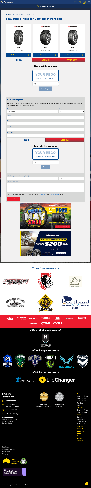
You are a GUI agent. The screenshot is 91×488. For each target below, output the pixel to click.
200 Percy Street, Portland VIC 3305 (12, 405)
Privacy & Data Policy (12, 485)
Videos (79, 438)
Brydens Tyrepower (45, 6)
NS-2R (72, 47)
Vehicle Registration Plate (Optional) (18, 176)
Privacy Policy (42, 194)
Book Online (81, 431)
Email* (9, 127)
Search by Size (81, 398)
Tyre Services (81, 419)
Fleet (79, 433)
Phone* (9, 121)
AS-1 (18, 47)
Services (80, 415)
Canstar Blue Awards (8, 449)
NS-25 (45, 47)
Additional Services (83, 424)
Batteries (79, 417)
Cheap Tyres (6, 454)
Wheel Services (81, 422)
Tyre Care (80, 403)
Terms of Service (54, 194)
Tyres (79, 394)
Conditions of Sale (23, 485)
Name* (9, 115)
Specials (80, 426)
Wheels (80, 408)
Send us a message (12, 414)
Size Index (5, 447)
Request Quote (13, 199)
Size (8, 109)
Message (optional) (13, 182)
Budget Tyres (6, 452)
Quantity (62, 109)
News (79, 436)
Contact (80, 429)
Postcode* (10, 133)
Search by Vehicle (82, 396)
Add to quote (15, 55)
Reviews (80, 441)
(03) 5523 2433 (11, 410)
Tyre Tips (79, 405)
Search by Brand (82, 401)
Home (8, 14)
